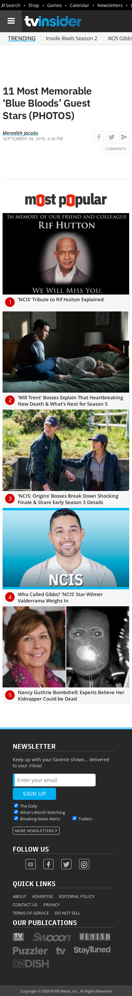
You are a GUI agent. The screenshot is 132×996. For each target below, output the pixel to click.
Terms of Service (31, 913)
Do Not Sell (67, 913)
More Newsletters (34, 831)
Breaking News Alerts (40, 819)
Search (13, 5)
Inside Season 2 (71, 38)
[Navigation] (11, 21)
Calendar (79, 5)
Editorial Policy (76, 896)
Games (54, 5)
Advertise (42, 896)
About (19, 896)
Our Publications (45, 922)
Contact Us (25, 905)
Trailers (85, 819)
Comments (116, 149)
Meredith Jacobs (20, 133)
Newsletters (110, 5)
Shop (33, 5)
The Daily (28, 806)
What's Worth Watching (42, 812)
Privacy (51, 905)
